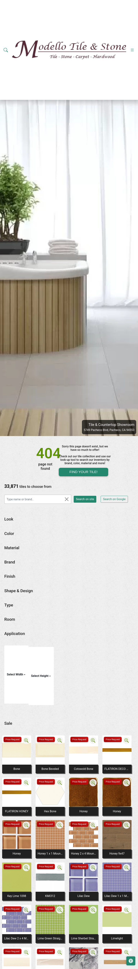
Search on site (85, 499)
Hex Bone (50, 811)
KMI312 (50, 896)
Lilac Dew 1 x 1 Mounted (117, 896)
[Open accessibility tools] (130, 960)
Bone (16, 769)
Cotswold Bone (83, 769)
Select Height (40, 676)
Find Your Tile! (83, 472)
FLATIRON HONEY (16, 811)
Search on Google (114, 499)
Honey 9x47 (117, 853)
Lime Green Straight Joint (50, 938)
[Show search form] (5, 50)
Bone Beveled (50, 769)
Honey (83, 811)
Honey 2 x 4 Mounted (83, 853)
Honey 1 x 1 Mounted (50, 853)
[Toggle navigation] (132, 50)
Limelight (117, 938)
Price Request (12, 739)
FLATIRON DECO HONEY (117, 769)
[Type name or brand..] (37, 499)
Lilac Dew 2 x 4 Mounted (16, 938)
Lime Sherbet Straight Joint (83, 938)
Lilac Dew (83, 896)
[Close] (66, 499)
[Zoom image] (26, 740)
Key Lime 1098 (16, 896)
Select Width (15, 674)
